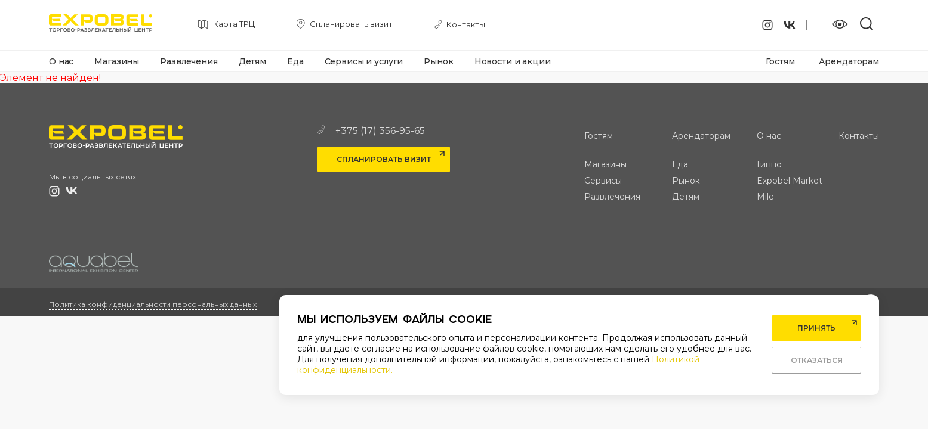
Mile (765, 196)
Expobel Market (789, 180)
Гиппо (769, 164)
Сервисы (603, 180)
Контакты (858, 135)
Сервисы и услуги (364, 61)
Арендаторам (849, 61)
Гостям (780, 61)
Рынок (438, 61)
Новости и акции (512, 61)
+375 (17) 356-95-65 (371, 130)
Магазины (116, 61)
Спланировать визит (384, 159)
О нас (61, 61)
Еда (295, 61)
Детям (252, 61)
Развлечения (188, 61)
